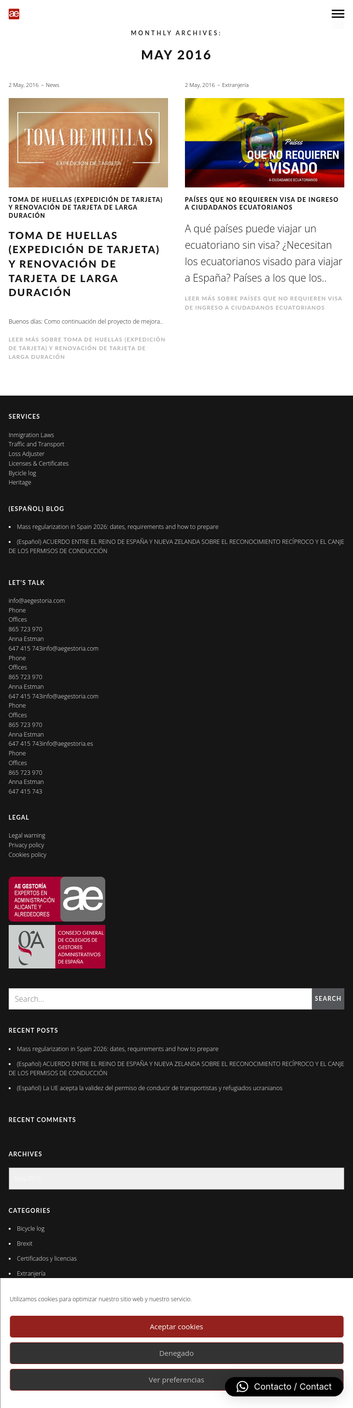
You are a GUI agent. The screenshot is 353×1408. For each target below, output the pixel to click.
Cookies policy (27, 855)
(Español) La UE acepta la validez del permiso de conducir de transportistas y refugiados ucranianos (150, 1088)
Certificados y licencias (47, 1258)
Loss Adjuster (27, 454)
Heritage (20, 482)
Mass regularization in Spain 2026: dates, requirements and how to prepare (118, 527)
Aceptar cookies (176, 1326)
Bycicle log (22, 473)
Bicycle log (30, 1228)
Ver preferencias (176, 1379)
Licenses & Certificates (39, 463)
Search (328, 998)
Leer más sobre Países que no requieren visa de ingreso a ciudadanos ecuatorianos (263, 302)
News (52, 84)
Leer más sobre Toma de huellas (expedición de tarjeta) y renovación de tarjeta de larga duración (87, 348)
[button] (284, 1386)
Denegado (176, 1353)
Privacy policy (26, 845)
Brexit (24, 1243)
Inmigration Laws (31, 435)
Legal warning (27, 835)
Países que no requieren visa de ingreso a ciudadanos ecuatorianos (262, 203)
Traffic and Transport (37, 444)
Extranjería (235, 84)
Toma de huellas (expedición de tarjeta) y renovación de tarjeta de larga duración (86, 207)
